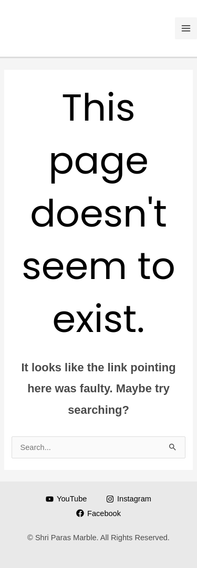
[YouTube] (66, 499)
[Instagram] (128, 499)
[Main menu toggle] (186, 28)
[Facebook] (98, 513)
